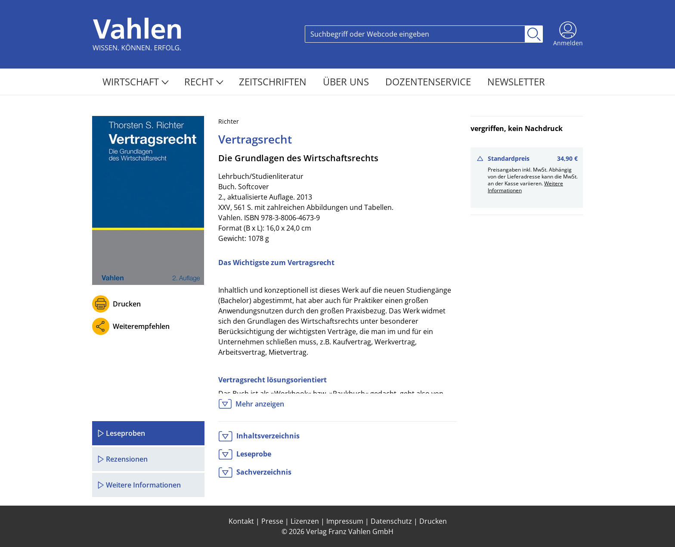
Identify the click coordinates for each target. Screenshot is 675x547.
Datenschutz (391, 521)
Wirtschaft (135, 81)
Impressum (344, 521)
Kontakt (241, 521)
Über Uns (347, 81)
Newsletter (516, 81)
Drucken (127, 304)
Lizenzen (305, 521)
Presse (272, 521)
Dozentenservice (429, 81)
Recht (203, 81)
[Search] (415, 34)
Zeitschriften (274, 81)
